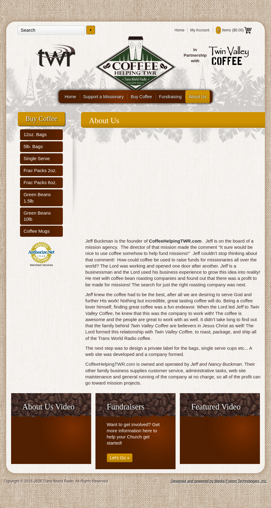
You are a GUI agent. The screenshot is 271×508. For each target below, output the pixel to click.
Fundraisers (125, 406)
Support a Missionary (103, 96)
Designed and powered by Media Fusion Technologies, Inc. (219, 481)
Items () (234, 30)
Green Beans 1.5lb (37, 197)
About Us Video (48, 406)
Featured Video (216, 406)
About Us (198, 96)
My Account (199, 30)
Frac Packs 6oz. (40, 182)
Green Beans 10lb (37, 216)
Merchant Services (41, 265)
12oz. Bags (35, 134)
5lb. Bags (33, 146)
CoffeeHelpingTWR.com (175, 241)
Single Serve (36, 158)
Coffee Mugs (36, 231)
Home (179, 30)
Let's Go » (120, 457)
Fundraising (170, 96)
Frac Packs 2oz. (40, 170)
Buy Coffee (141, 96)
